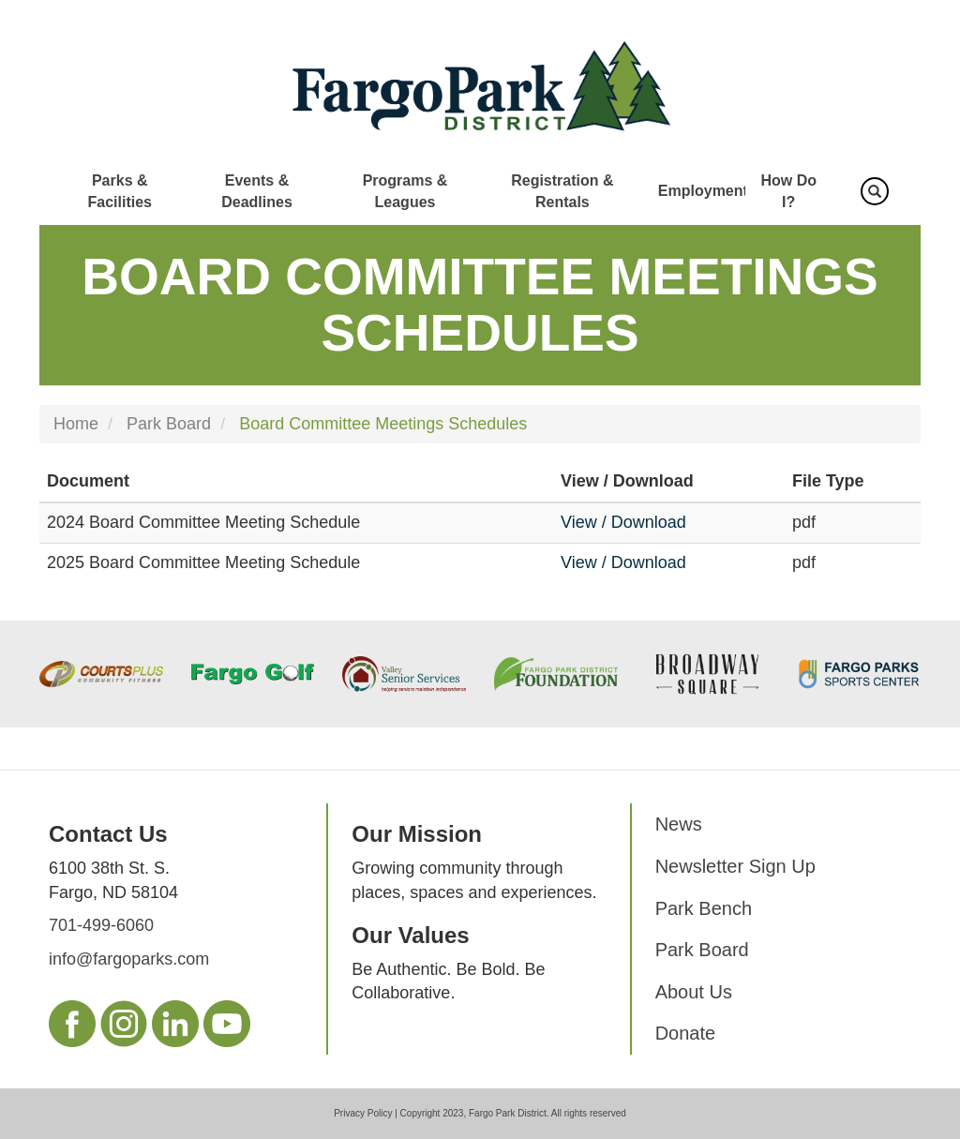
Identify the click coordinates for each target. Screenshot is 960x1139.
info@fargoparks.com (129, 959)
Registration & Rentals (562, 191)
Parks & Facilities (119, 191)
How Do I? (788, 191)
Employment (703, 191)
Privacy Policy (363, 1113)
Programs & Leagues (405, 191)
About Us (693, 992)
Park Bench (703, 908)
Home (75, 423)
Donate (685, 1033)
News (678, 824)
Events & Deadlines (256, 191)
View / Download (623, 522)
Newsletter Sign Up (735, 866)
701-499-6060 (101, 925)
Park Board (169, 423)
